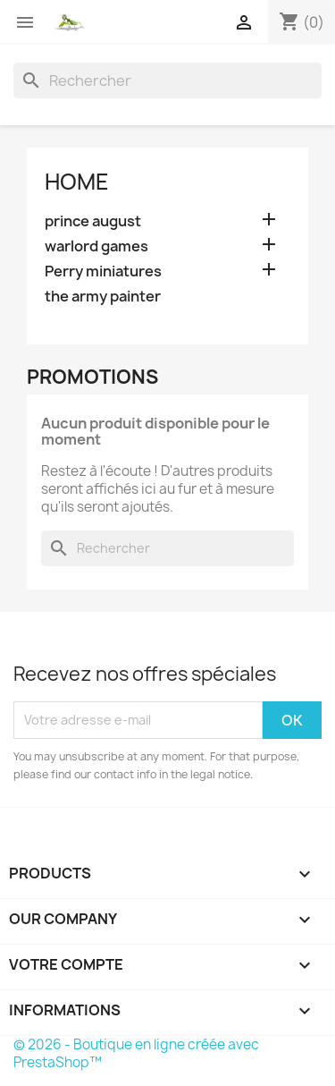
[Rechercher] (167, 80)
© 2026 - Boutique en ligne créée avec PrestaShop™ (136, 1053)
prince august (93, 221)
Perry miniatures (103, 271)
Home (77, 181)
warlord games (96, 246)
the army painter (103, 296)
